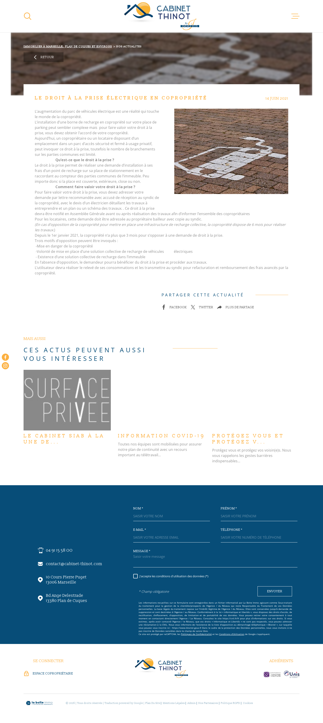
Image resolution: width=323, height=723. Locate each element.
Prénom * (229, 508)
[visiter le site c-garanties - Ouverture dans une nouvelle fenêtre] (272, 674)
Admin (192, 703)
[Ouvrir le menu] (295, 16)
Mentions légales (174, 703)
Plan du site (152, 703)
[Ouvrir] (28, 16)
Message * (141, 551)
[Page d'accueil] (161, 16)
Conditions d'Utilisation (231, 634)
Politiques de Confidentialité (196, 634)
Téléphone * (231, 529)
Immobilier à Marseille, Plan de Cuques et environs (68, 46)
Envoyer (274, 591)
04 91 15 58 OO (59, 550)
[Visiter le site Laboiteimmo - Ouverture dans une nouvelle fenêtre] (39, 703)
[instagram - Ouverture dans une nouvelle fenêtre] (5, 365)
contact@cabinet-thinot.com (74, 563)
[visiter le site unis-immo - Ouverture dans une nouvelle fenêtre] (291, 674)
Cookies (248, 703)
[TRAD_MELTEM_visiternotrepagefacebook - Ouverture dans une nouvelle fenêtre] (5, 357)
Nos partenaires (208, 703)
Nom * (138, 508)
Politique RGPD (230, 703)
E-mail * (139, 529)
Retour (43, 57)
